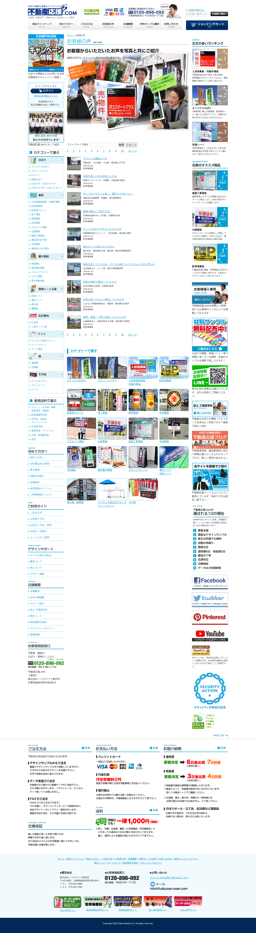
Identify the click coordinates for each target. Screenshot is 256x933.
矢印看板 (174, 401)
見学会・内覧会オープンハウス (39, 420)
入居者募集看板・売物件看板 (45, 202)
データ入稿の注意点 (41, 555)
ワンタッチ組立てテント (43, 340)
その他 (143, 491)
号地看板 (174, 430)
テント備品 (36, 349)
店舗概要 (132, 859)
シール (34, 389)
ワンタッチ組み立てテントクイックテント (112, 492)
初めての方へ (37, 457)
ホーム (70, 35)
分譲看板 (112, 430)
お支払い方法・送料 (41, 525)
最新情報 (35, 634)
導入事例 (35, 469)
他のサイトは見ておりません (98, 246)
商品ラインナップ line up (41, 25)
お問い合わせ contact (171, 25)
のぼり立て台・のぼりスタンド (46, 188)
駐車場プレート (81, 401)
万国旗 (34, 367)
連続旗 (34, 363)
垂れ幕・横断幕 (81, 491)
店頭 (33, 439)
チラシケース (38, 385)
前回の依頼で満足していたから (100, 281)
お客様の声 (120, 859)
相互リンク (36, 616)
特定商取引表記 (38, 622)
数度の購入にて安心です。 (97, 211)
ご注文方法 (36, 512)
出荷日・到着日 (38, 531)
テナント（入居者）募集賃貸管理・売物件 (43, 409)
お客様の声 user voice (107, 25)
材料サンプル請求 (148, 859)
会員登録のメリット (41, 488)
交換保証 (35, 482)
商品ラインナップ (75, 859)
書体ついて (36, 561)
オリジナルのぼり (81, 369)
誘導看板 (143, 401)
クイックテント (39, 344)
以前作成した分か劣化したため (100, 176)
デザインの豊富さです (95, 158)
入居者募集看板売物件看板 (143, 371)
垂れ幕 (34, 304)
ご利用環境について (41, 494)
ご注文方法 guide (86, 25)
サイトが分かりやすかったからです (102, 229)
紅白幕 (34, 322)
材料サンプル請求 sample (149, 25)
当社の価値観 (37, 597)
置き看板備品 (38, 280)
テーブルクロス (39, 381)
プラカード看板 (81, 430)
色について (36, 567)
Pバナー (35, 175)
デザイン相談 (37, 573)
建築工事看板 (143, 430)
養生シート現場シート (174, 460)
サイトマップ (113, 863)
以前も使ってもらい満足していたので (103, 299)
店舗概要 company (128, 25)
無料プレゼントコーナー (186, 859)
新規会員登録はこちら (46, 95)
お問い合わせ (165, 859)
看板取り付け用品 (40, 248)
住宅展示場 (36, 426)
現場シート (198, 144)
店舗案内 (35, 591)
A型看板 (81, 458)
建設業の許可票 (39, 240)
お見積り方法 (37, 518)
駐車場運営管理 (39, 415)
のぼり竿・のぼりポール (43, 183)
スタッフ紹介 (37, 603)
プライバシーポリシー (42, 628)
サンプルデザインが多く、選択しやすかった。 (108, 193)
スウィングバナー (112, 369)
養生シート (36, 300)
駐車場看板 (174, 369)
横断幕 (34, 308)
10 (122, 151)
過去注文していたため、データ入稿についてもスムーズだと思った (119, 264)
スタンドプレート (143, 458)
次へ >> (132, 151)
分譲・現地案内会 (40, 435)
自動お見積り (37, 476)
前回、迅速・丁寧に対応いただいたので (104, 317)
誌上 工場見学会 (38, 609)
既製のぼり (36, 179)
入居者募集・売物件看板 (205, 71)
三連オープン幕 (39, 326)
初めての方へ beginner (65, 25)
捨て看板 (112, 401)
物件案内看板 (112, 458)
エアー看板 (36, 276)
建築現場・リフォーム (42, 430)
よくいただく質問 (39, 537)
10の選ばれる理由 (39, 463)
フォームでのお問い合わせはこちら (169, 877)
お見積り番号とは (196, 10)
